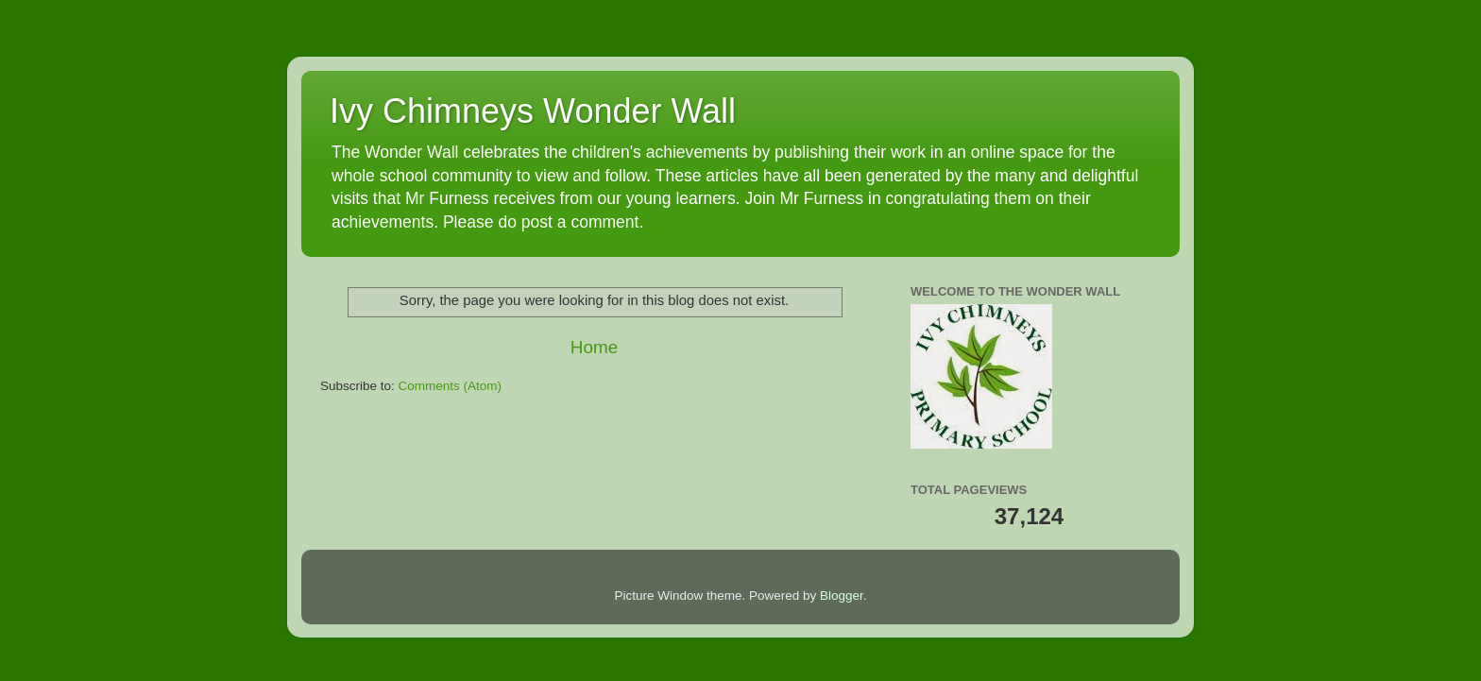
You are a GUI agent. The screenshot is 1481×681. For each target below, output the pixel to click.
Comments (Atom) (450, 386)
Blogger (841, 595)
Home (594, 347)
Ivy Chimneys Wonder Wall (533, 111)
